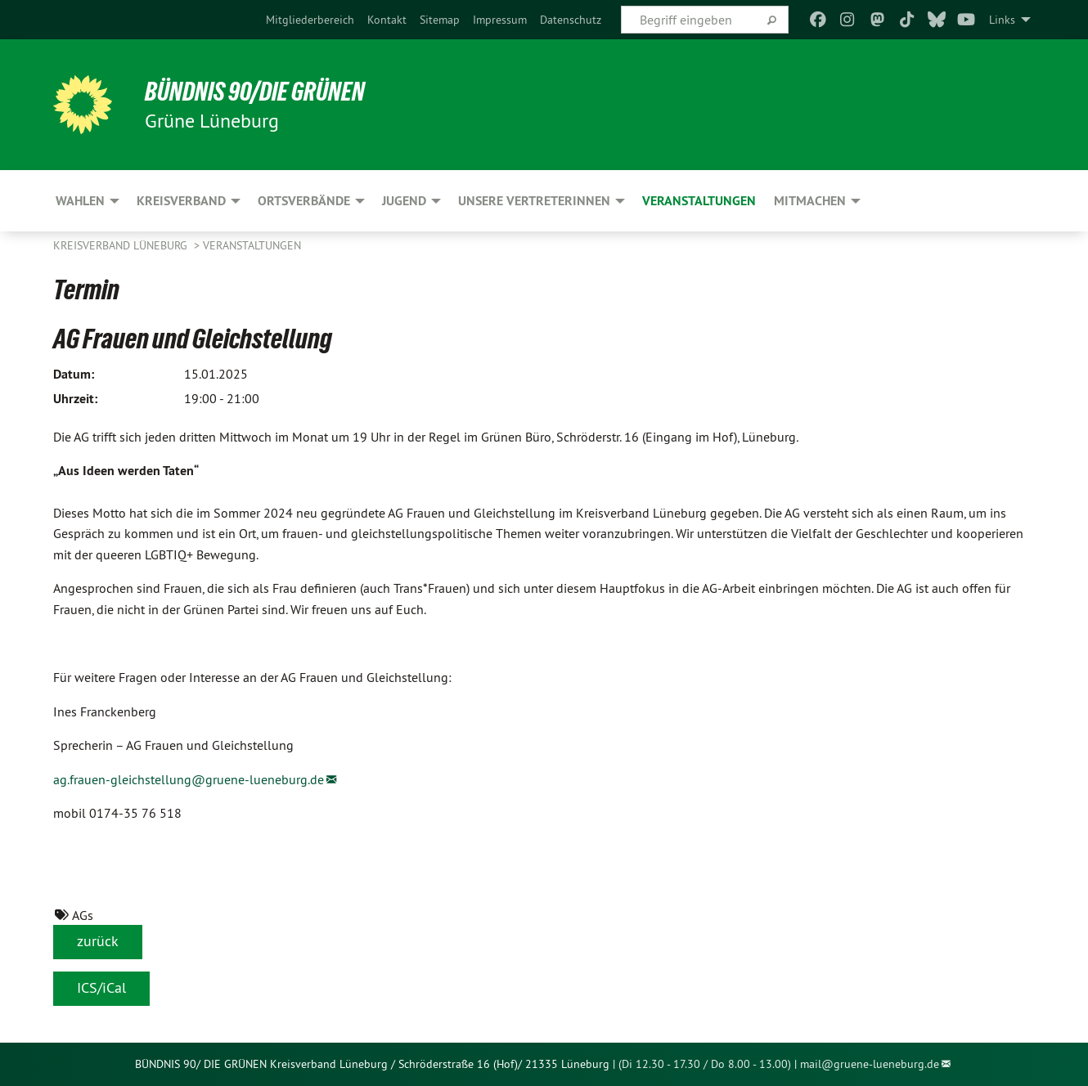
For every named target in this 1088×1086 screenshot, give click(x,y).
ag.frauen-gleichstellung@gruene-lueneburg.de (188, 779)
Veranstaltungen (252, 245)
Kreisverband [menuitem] (181, 200)
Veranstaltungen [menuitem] (699, 200)
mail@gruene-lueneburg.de (869, 1064)
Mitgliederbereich (310, 19)
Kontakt (387, 19)
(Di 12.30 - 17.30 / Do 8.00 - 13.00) (704, 1064)
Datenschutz (570, 19)
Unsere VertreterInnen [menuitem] (534, 200)
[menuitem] (310, 19)
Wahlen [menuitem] (80, 200)
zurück (98, 940)
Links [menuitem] (1002, 19)
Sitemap (440, 19)
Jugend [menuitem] (404, 200)
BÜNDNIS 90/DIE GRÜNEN (255, 91)
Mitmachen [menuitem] (810, 200)
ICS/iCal (101, 987)
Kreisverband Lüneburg (122, 245)
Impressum (500, 19)
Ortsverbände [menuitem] (304, 200)
